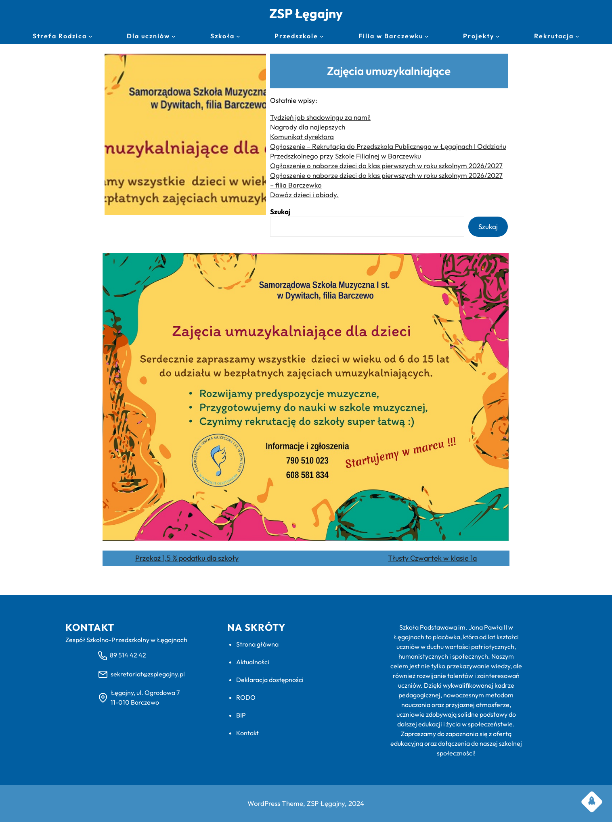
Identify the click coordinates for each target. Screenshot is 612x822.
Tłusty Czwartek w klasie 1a (432, 558)
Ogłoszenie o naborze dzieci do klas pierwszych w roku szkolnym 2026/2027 (386, 165)
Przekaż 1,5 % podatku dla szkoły (187, 558)
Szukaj (280, 211)
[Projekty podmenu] (498, 36)
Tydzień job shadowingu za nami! (320, 117)
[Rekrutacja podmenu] (577, 36)
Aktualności (252, 662)
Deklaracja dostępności (270, 680)
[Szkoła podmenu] (238, 36)
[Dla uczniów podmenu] (174, 36)
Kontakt (247, 733)
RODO (246, 697)
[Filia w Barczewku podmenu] (427, 36)
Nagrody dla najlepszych (307, 127)
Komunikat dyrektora (302, 136)
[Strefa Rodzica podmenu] (90, 36)
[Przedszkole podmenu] (322, 36)
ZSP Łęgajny (306, 13)
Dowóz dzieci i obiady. (304, 194)
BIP (241, 715)
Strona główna (257, 644)
